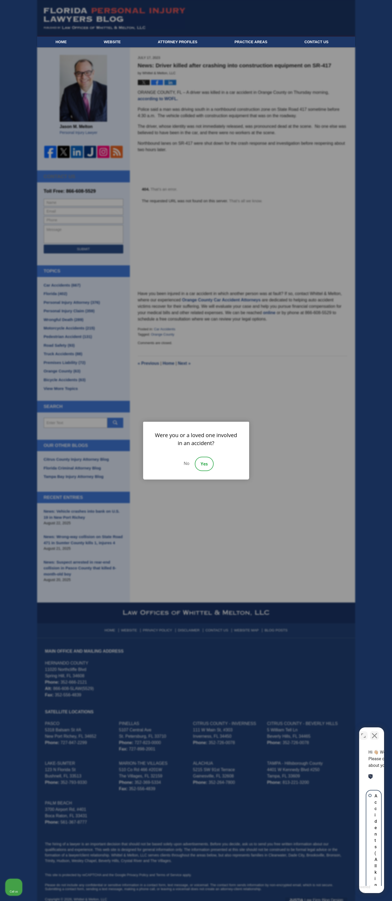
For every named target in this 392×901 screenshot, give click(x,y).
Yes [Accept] (204, 464)
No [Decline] (187, 463)
